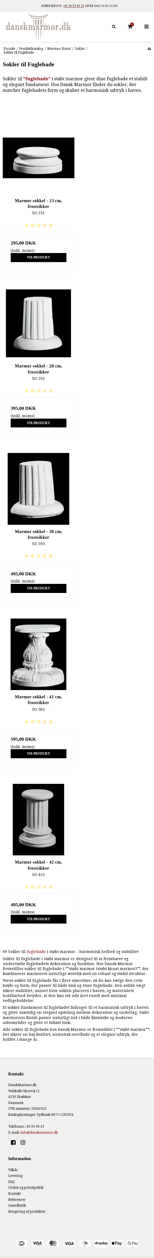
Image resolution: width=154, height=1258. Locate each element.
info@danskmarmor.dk (39, 1133)
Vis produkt (38, 257)
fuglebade (36, 951)
